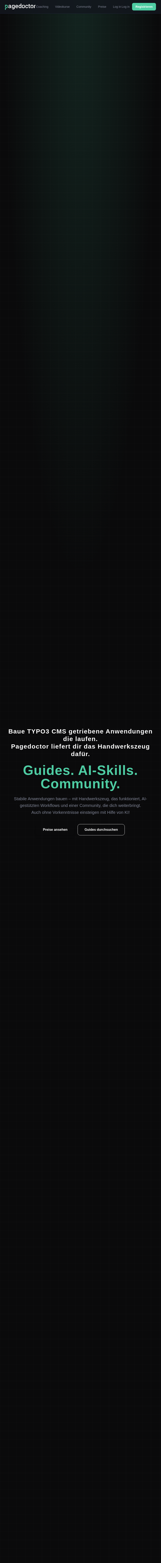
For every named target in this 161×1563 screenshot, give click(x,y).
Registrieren (144, 6)
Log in (117, 6)
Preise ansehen (55, 829)
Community (84, 6)
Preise (102, 6)
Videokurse (62, 6)
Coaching (42, 6)
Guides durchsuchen (101, 829)
